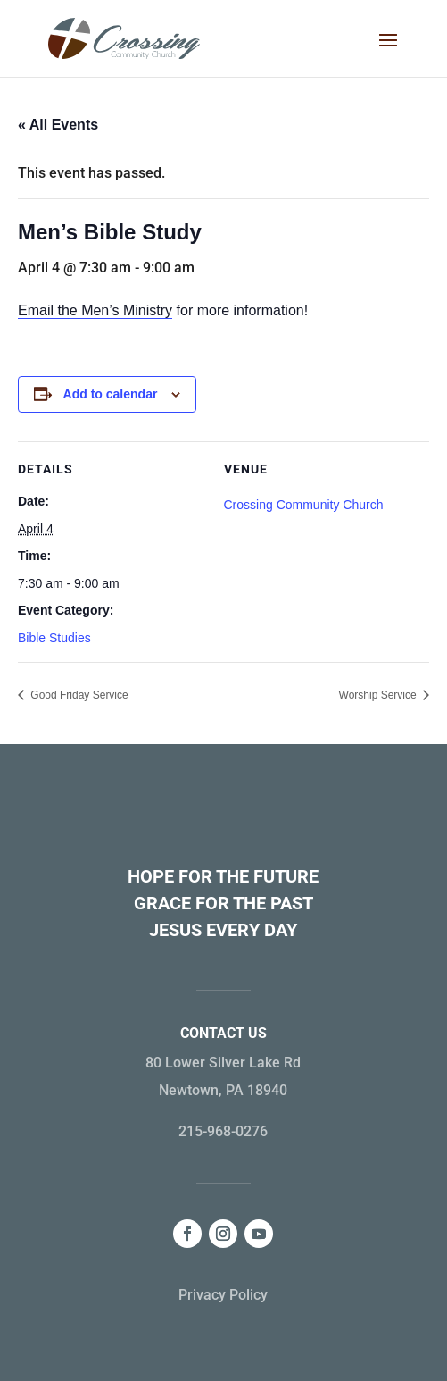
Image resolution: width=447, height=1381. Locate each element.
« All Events (58, 124)
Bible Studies (54, 638)
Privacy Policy (223, 1294)
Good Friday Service (78, 695)
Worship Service (379, 695)
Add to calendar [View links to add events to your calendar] (110, 394)
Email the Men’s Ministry (95, 310)
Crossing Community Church (304, 505)
